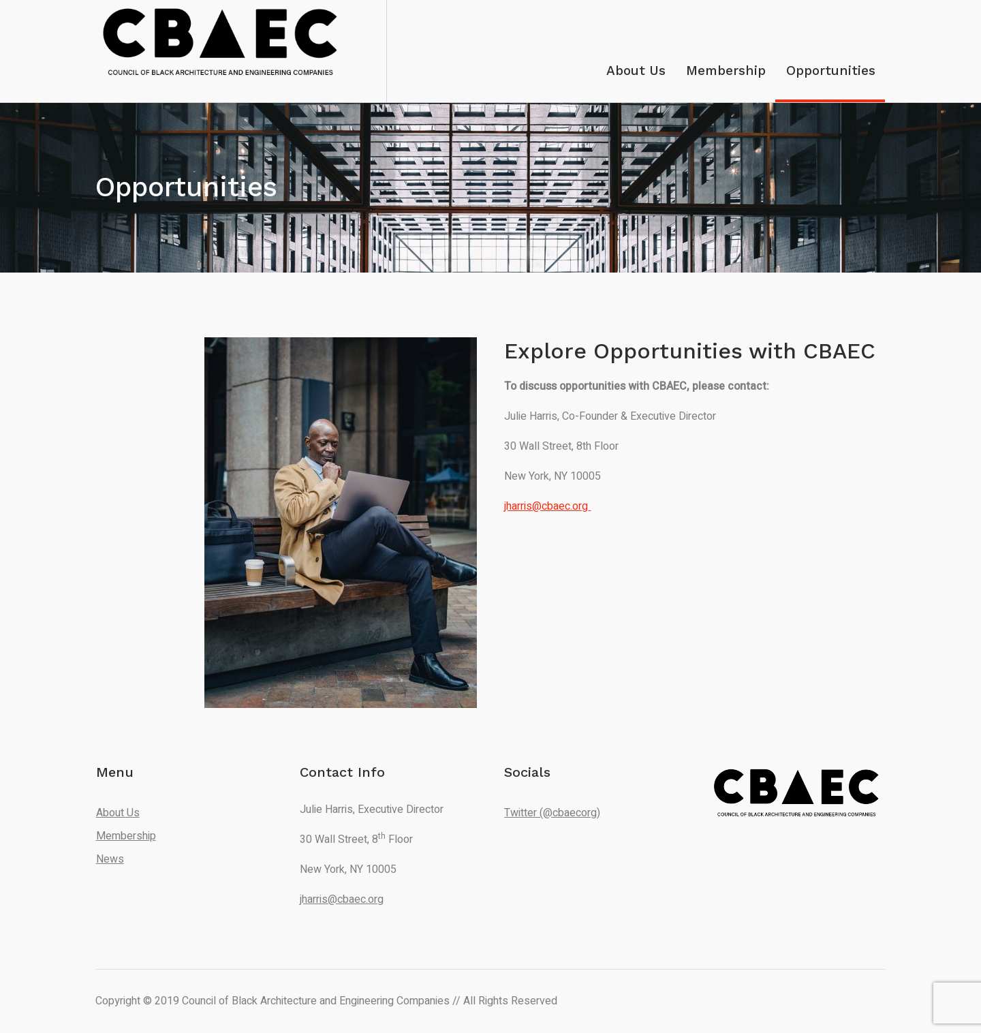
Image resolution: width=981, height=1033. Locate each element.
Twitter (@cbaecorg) (552, 813)
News (110, 859)
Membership (126, 836)
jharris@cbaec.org (342, 899)
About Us (118, 813)
